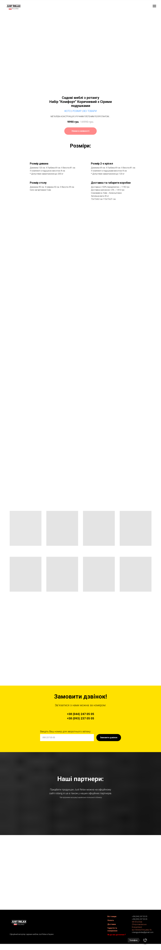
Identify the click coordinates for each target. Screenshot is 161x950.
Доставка (111, 925)
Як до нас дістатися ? (116, 936)
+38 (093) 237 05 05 (139, 920)
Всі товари (111, 918)
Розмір (77, 111)
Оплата (110, 921)
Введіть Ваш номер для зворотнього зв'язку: (65, 731)
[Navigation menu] (154, 6)
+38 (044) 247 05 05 (139, 918)
